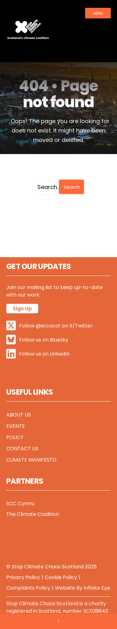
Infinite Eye (97, 588)
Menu (98, 13)
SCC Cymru (20, 503)
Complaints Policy (28, 588)
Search (72, 187)
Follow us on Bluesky (37, 339)
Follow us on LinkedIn (38, 353)
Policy (14, 437)
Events (15, 426)
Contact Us (22, 448)
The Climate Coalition (32, 514)
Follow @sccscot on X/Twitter (49, 325)
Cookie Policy (61, 577)
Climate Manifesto (31, 459)
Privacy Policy (23, 577)
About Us (18, 414)
